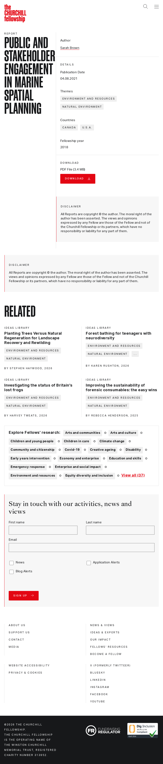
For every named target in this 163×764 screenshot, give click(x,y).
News (20, 562)
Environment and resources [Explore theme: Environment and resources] (33, 475)
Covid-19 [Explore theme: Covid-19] (72, 449)
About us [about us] (17, 625)
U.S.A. (87, 127)
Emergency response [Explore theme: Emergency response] (28, 467)
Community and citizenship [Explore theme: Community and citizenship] (33, 449)
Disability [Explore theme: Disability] (133, 449)
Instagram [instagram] (100, 687)
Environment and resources (88, 98)
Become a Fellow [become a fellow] (106, 654)
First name (17, 522)
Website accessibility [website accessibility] (29, 665)
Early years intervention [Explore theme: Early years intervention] (30, 458)
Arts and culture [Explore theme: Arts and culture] (123, 432)
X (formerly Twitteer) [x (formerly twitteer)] (110, 665)
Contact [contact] (16, 639)
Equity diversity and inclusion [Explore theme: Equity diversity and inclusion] (89, 475)
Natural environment (82, 106)
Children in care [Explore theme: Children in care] (76, 441)
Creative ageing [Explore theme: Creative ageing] (103, 449)
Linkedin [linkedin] (98, 680)
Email (13, 539)
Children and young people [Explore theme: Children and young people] (32, 441)
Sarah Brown (70, 48)
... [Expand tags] (135, 354)
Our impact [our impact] (100, 639)
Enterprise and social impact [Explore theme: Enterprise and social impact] (78, 467)
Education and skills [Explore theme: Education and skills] (125, 458)
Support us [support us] (19, 632)
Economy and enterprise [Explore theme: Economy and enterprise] (79, 458)
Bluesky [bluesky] (97, 672)
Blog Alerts (24, 571)
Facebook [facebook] (99, 694)
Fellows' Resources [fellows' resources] (109, 647)
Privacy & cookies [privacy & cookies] (26, 672)
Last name (94, 522)
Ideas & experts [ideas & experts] (105, 632)
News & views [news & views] (102, 625)
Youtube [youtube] (97, 701)
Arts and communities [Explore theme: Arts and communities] (82, 432)
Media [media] (14, 647)
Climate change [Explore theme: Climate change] (112, 441)
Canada (69, 127)
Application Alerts (106, 562)
